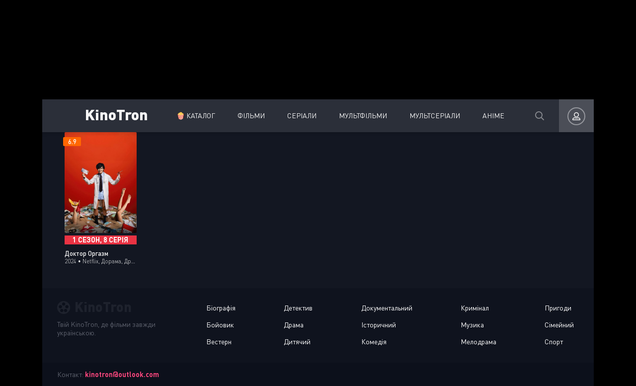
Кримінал (475, 308)
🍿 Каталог (195, 115)
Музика (472, 324)
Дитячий (297, 341)
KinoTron (116, 114)
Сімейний (559, 324)
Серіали (302, 115)
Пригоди (558, 308)
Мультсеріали (434, 115)
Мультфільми (363, 115)
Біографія (221, 308)
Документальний (386, 308)
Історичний (378, 324)
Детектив (298, 308)
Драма (294, 324)
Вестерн (219, 341)
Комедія (374, 341)
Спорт (554, 341)
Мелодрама (478, 341)
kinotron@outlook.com (122, 374)
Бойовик (220, 324)
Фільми (251, 115)
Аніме (493, 115)
